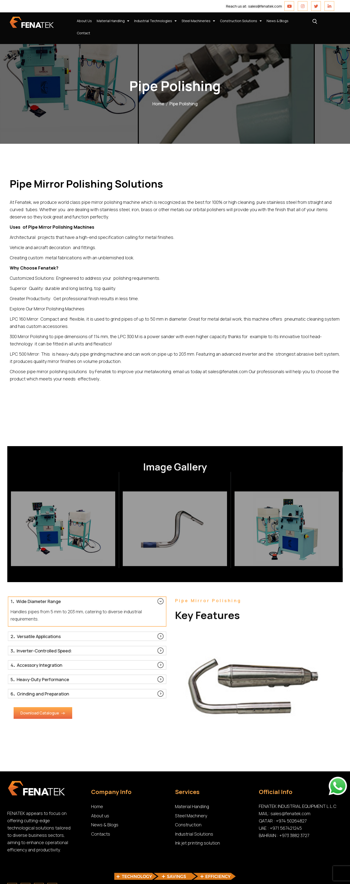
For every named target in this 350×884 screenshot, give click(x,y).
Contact (83, 33)
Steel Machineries (198, 21)
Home (158, 104)
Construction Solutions (241, 21)
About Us (84, 20)
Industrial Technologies (155, 21)
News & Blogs (278, 20)
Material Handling (113, 21)
